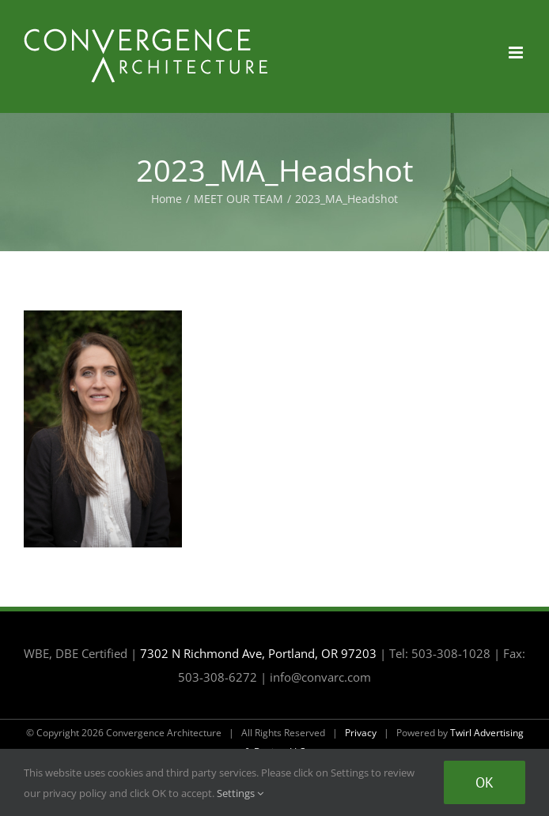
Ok (484, 782)
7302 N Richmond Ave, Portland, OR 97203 (258, 653)
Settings (240, 793)
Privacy (361, 732)
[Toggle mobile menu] (517, 52)
